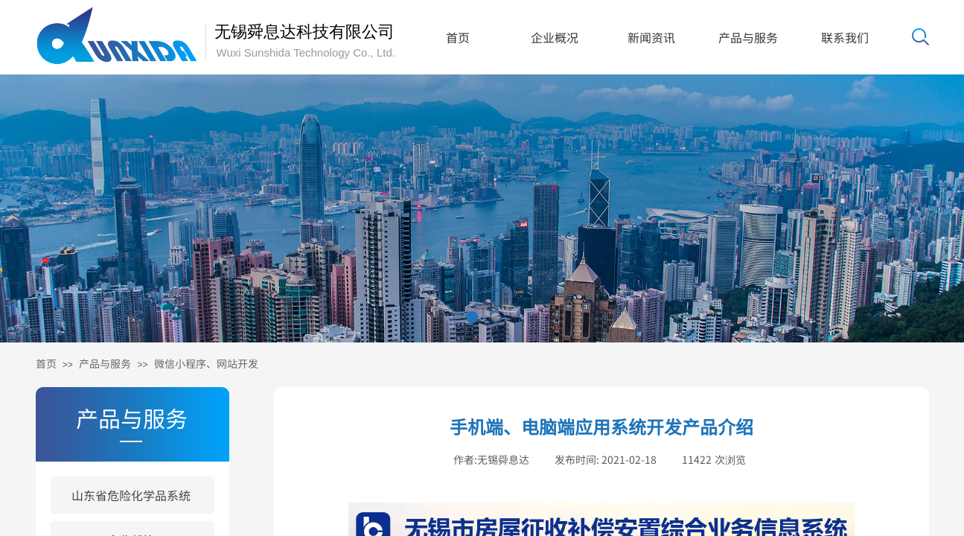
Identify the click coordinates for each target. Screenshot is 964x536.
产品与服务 (748, 37)
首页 (458, 37)
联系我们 (845, 37)
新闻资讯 (651, 37)
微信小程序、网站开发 (206, 363)
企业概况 (554, 37)
